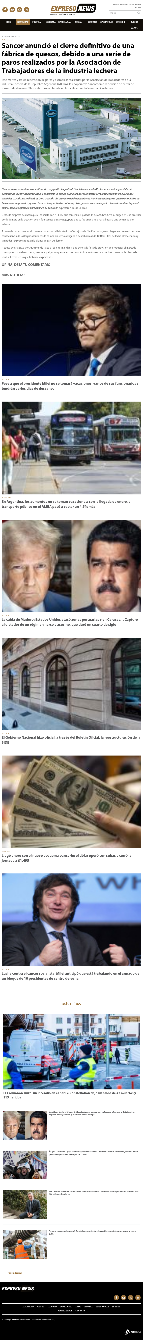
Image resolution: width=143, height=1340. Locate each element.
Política (36, 22)
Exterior (120, 22)
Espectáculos (106, 22)
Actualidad (22, 22)
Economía (51, 22)
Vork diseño (15, 1273)
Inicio (8, 22)
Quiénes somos (134, 25)
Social (78, 22)
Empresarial (64, 22)
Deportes (92, 22)
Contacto (80, 1311)
